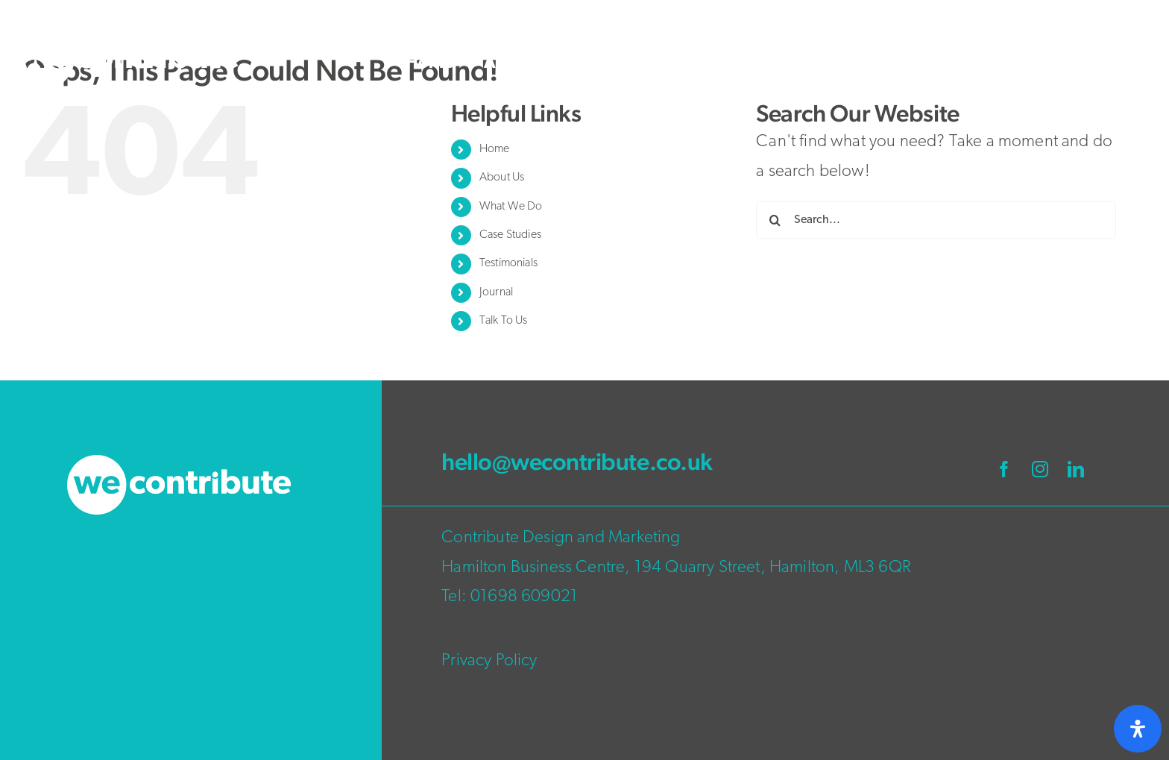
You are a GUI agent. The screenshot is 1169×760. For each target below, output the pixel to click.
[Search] (774, 220)
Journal (496, 292)
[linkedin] (1076, 469)
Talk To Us (503, 321)
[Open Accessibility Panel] (1138, 729)
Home (494, 149)
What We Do (511, 207)
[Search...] (936, 220)
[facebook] (1004, 469)
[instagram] (1040, 469)
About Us (501, 177)
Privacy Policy (489, 661)
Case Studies (510, 235)
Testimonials (508, 263)
